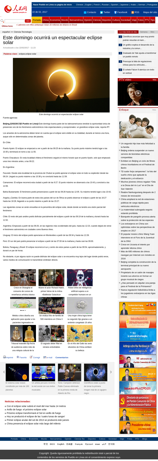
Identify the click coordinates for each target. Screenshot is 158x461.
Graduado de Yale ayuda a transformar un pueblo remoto (139, 55)
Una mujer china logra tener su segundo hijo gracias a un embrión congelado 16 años (80, 319)
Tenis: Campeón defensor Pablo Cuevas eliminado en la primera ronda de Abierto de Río (69, 388)
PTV (147, 20)
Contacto (90, 12)
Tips (153, 20)
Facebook (120, 12)
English (88, 5)
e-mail (47, 357)
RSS (135, 12)
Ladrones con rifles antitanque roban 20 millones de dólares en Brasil (47, 26)
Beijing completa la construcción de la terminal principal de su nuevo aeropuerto (138, 265)
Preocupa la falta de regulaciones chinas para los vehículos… (137, 63)
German (141, 5)
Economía (55, 20)
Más (154, 80)
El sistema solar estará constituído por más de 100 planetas (17, 386)
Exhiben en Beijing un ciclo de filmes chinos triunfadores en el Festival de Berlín (138, 164)
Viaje (134, 20)
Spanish (114, 5)
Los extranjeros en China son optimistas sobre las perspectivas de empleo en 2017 (138, 227)
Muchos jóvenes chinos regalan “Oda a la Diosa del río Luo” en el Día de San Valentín (138, 185)
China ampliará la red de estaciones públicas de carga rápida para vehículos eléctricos (137, 202)
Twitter (105, 12)
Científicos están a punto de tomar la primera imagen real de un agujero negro (95, 388)
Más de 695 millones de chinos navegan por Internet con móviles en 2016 (138, 255)
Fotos (140, 20)
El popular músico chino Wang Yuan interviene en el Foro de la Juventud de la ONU (137, 237)
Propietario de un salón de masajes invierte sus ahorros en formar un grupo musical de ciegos (137, 276)
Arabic (133, 5)
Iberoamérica (76, 20)
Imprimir (8, 357)
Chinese (79, 5)
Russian (105, 5)
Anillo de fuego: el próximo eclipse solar (27, 409)
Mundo (64, 20)
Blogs (144, 439)
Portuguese (152, 5)
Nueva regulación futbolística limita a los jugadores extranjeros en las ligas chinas (138, 293)
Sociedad (125, 20)
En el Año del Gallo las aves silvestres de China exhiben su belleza (80, 347)
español (6, 32)
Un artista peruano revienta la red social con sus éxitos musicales (43, 386)
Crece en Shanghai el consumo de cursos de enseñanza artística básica (23, 291)
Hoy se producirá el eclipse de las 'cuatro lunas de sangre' (36, 416)
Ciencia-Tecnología (23, 32)
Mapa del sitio (150, 12)
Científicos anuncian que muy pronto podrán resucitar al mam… (138, 38)
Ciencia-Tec (80, 439)
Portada (37, 20)
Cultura (116, 20)
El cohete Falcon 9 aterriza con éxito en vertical (138, 71)
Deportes (106, 20)
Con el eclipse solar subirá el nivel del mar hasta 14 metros (36, 406)
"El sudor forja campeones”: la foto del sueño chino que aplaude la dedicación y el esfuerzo (138, 175)
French (97, 5)
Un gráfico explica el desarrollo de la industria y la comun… (138, 47)
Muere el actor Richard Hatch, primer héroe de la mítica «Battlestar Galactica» (51, 291)
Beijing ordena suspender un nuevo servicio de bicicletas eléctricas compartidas (137, 154)
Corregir (35, 357)
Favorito (21, 357)
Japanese (124, 5)
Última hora (7, 26)
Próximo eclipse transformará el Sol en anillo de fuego (34, 413)
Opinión (88, 20)
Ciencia (97, 20)
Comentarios (61, 357)
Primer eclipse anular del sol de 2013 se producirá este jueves (38, 420)
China (46, 20)
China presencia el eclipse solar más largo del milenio (34, 423)
